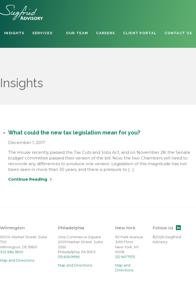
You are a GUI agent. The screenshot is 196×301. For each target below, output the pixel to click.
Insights (14, 33)
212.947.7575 (125, 257)
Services (42, 33)
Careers (105, 33)
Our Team (77, 33)
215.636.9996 (69, 257)
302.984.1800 (11, 252)
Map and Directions (17, 260)
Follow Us (167, 227)
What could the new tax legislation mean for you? (74, 132)
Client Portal (139, 33)
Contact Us (178, 33)
